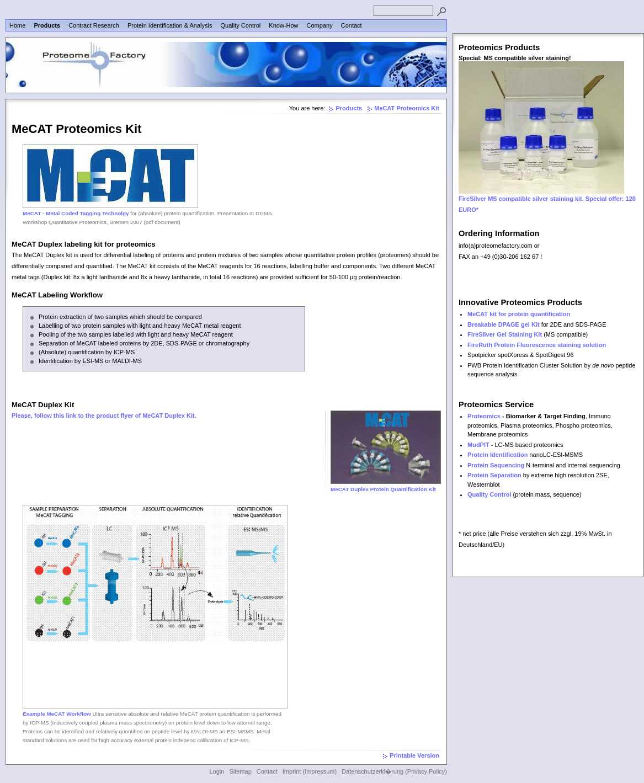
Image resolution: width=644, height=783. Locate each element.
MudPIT (478, 444)
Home (17, 25)
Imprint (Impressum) (310, 771)
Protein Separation (494, 475)
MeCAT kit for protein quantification (518, 314)
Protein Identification (497, 454)
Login (216, 771)
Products (47, 25)
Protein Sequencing (495, 465)
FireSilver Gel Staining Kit (504, 334)
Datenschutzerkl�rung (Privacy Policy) (394, 771)
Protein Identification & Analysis (169, 25)
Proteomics (484, 416)
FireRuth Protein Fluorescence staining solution (536, 345)
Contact (351, 25)
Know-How (283, 25)
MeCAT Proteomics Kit (406, 108)
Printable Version (414, 755)
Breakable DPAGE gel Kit (503, 324)
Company (320, 25)
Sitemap (240, 771)
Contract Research (93, 25)
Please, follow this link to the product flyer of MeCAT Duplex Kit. (104, 415)
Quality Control (240, 25)
